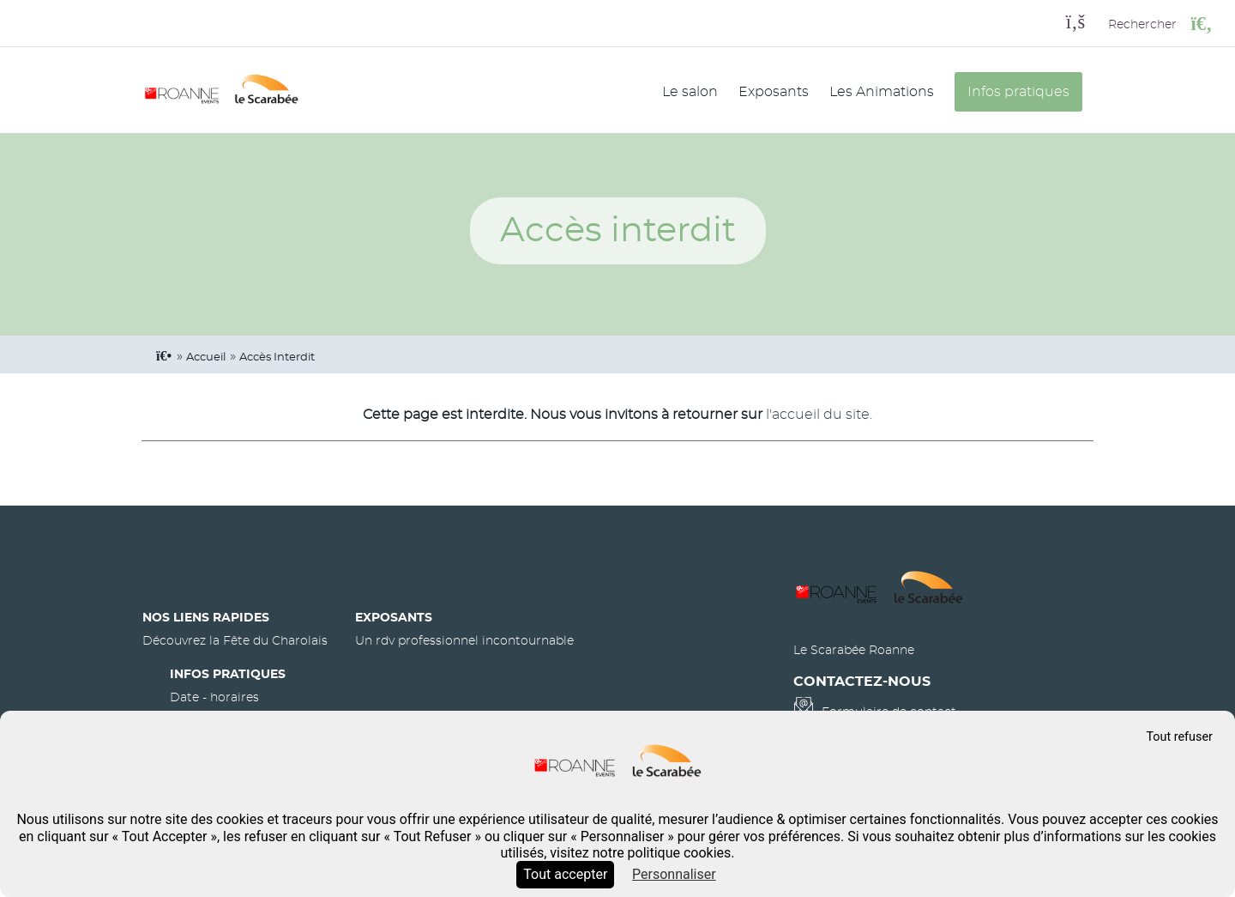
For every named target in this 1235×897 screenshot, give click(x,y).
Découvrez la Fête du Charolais (235, 640)
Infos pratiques (1018, 92)
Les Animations (881, 92)
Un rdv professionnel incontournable (464, 640)
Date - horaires (214, 697)
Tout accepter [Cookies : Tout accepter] (565, 874)
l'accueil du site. (819, 414)
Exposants (773, 92)
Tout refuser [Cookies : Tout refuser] (1179, 737)
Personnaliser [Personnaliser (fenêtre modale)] (674, 874)
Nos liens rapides (205, 617)
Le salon (690, 92)
